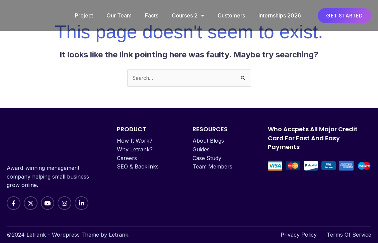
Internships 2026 (279, 15)
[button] (344, 15)
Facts (151, 15)
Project (84, 15)
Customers (231, 15)
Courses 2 (188, 15)
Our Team (119, 15)
